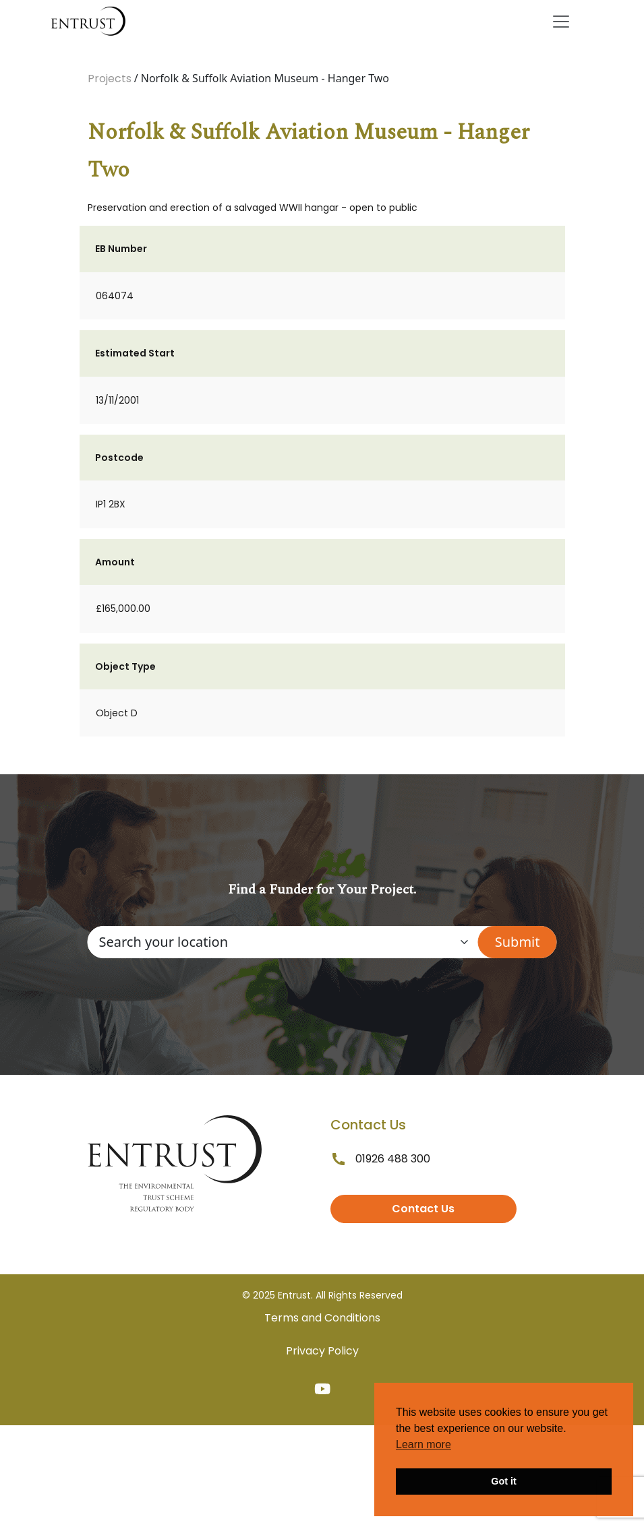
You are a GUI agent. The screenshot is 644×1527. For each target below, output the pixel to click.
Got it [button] (504, 1481)
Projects (109, 78)
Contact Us (423, 1208)
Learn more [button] (423, 1444)
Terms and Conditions (322, 1318)
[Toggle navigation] (561, 21)
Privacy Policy (322, 1351)
